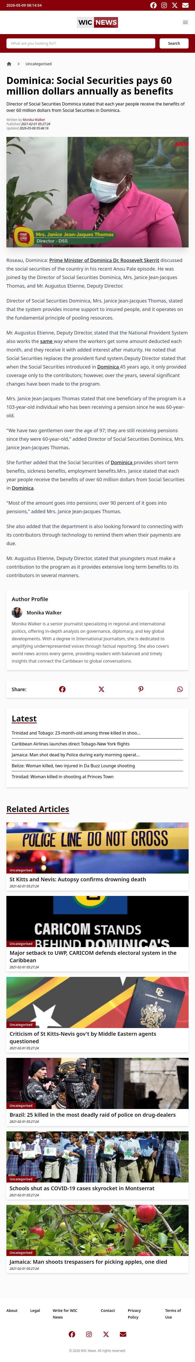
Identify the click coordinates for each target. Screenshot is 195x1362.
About (11, 1310)
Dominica (108, 367)
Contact (108, 1310)
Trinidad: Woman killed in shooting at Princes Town (62, 777)
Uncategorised (39, 63)
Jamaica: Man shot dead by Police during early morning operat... (76, 755)
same (47, 341)
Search (174, 43)
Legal (35, 1310)
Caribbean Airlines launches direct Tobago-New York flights (70, 744)
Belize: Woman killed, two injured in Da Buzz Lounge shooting (73, 766)
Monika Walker (34, 119)
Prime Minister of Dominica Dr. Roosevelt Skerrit (104, 260)
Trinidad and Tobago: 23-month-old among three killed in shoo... (76, 733)
